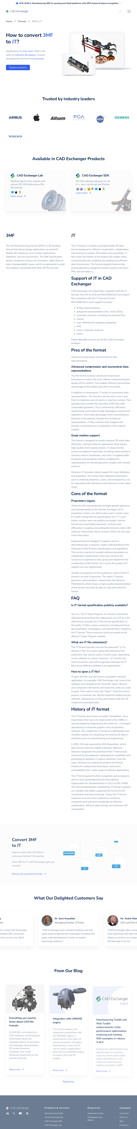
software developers (25, 54)
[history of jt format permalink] (111, 709)
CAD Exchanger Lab (53, 1125)
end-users (28, 51)
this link (83, 339)
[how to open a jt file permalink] (101, 672)
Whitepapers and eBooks (95, 1118)
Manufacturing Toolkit (54, 1113)
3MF (48, 35)
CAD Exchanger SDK (53, 1121)
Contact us (124, 1125)
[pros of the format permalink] (107, 350)
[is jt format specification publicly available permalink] (72, 609)
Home (9, 21)
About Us (124, 1117)
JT (14, 41)
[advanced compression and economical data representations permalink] (92, 371)
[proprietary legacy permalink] (96, 501)
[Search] (120, 11)
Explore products (18, 67)
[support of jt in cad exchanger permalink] (93, 284)
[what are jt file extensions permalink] (108, 642)
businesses (38, 58)
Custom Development (54, 1117)
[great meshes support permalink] (101, 435)
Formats (22, 21)
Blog (122, 1121)
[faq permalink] (81, 598)
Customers (124, 1113)
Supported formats (96, 1113)
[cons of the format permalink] (108, 494)
